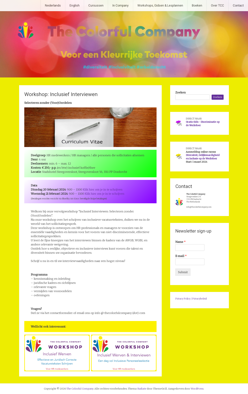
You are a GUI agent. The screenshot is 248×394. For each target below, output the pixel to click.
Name (180, 242)
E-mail (181, 256)
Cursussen (96, 5)
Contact (238, 5)
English (75, 5)
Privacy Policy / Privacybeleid (191, 298)
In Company (120, 5)
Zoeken (180, 92)
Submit (183, 272)
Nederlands (53, 5)
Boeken (197, 5)
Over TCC (217, 5)
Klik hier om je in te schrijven (102, 189)
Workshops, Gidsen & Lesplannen (160, 5)
